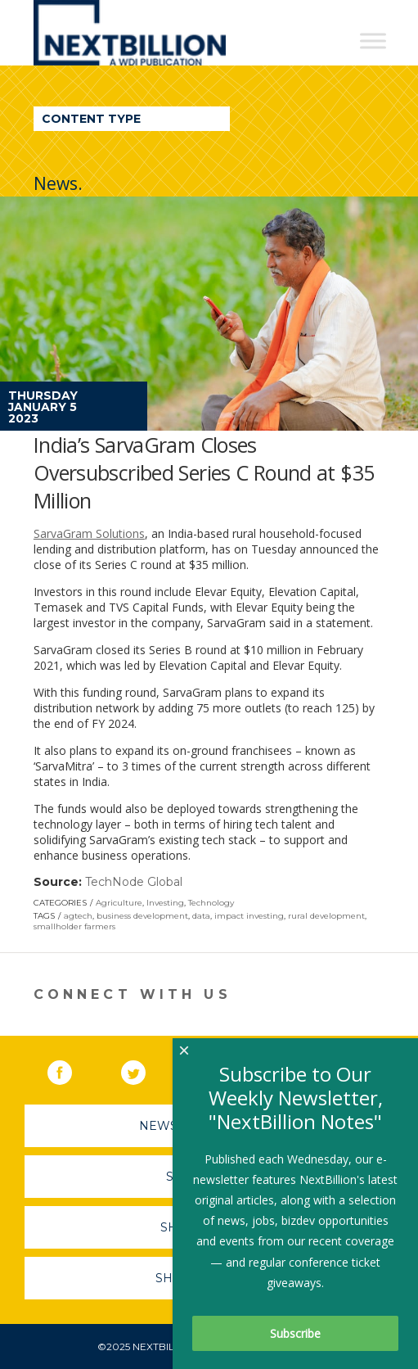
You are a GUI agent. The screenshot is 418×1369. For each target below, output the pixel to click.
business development (142, 915)
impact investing (249, 915)
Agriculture (119, 902)
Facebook (71, 1069)
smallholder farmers (74, 926)
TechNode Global (133, 881)
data (201, 915)
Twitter (145, 1069)
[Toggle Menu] (373, 40)
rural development (326, 915)
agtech (78, 915)
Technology (211, 902)
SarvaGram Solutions (89, 533)
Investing (165, 902)
